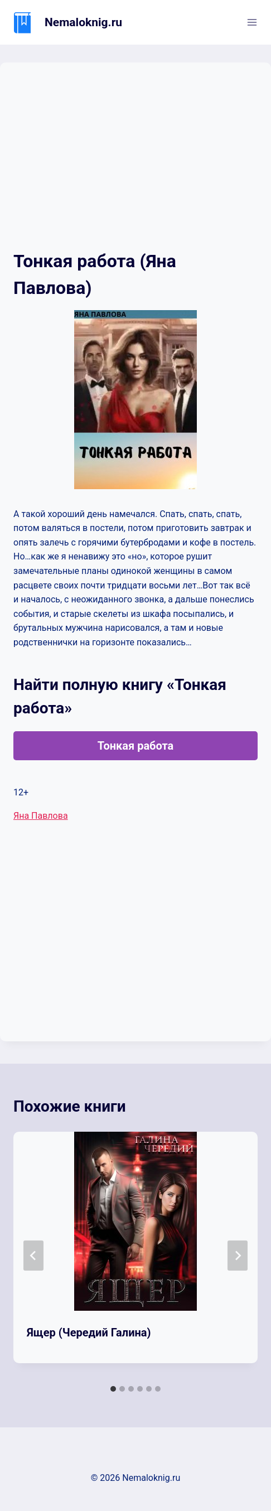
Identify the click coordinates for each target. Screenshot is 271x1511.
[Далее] (238, 1255)
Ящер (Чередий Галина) (89, 1332)
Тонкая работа (136, 745)
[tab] (113, 1389)
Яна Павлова (40, 815)
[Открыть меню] (251, 22)
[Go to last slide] (33, 1255)
